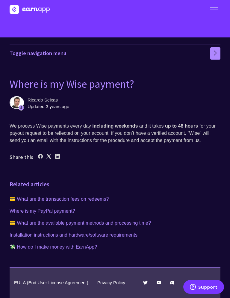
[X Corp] (48, 157)
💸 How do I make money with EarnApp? (53, 246)
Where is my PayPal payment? (42, 211)
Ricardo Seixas (43, 99)
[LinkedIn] (57, 157)
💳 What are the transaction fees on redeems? (59, 199)
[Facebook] (40, 157)
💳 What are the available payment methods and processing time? (80, 223)
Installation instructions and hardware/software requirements (73, 235)
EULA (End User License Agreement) (51, 282)
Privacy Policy (111, 282)
